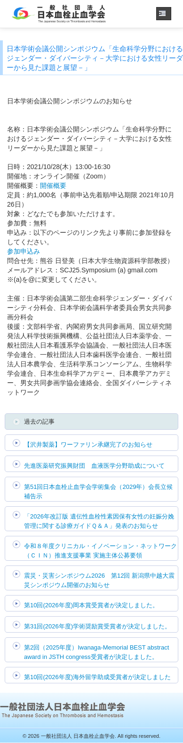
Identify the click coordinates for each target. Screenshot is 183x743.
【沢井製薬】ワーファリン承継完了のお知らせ (88, 444)
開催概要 (53, 185)
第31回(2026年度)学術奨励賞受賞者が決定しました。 (97, 626)
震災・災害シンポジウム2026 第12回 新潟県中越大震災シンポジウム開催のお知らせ (99, 580)
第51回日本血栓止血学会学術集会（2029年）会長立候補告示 (98, 491)
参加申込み (23, 251)
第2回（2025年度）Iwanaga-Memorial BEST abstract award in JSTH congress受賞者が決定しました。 (96, 652)
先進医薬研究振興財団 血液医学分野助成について (94, 465)
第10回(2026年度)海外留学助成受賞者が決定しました (97, 677)
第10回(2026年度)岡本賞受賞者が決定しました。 (91, 605)
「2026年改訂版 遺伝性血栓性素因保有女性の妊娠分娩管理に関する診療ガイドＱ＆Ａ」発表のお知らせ (99, 521)
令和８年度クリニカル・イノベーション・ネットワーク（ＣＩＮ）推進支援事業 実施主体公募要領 (100, 550)
